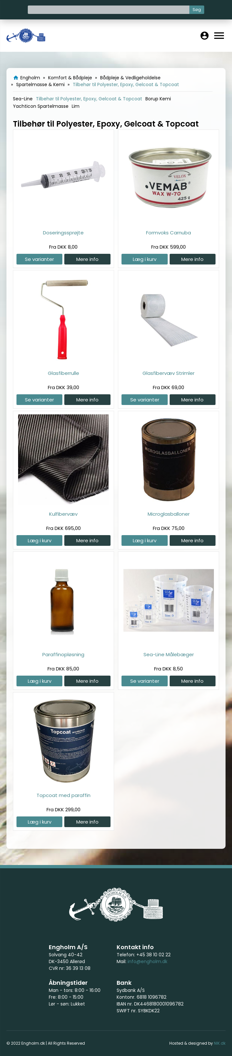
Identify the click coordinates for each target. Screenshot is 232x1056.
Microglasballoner (169, 514)
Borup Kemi (158, 98)
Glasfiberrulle (63, 373)
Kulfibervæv (63, 514)
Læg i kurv (144, 259)
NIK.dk (220, 1043)
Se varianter (39, 259)
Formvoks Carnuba (168, 232)
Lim (75, 106)
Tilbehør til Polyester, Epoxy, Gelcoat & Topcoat (89, 98)
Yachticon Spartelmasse (41, 106)
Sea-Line (23, 98)
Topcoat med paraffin (63, 795)
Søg (197, 9)
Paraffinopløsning (63, 654)
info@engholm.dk (147, 961)
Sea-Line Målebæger (168, 654)
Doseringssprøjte (63, 232)
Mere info (87, 259)
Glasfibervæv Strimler (168, 373)
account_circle (204, 35)
